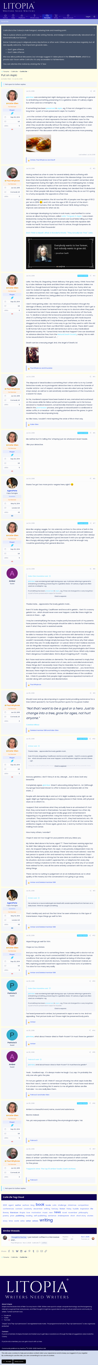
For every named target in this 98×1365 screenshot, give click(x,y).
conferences (8, 1208)
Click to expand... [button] (60, 596)
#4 (94, 377)
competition (83, 1205)
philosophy (83, 1212)
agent (11, 1205)
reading (29, 1215)
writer (28, 1221)
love (28, 1212)
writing (46, 1220)
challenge (62, 1205)
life (92, 1208)
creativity (28, 1208)
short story (81, 1215)
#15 (93, 1052)
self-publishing (40, 1215)
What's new (34, 18)
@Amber (30, 97)
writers (35, 1221)
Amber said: (32, 746)
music (45, 1212)
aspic (59, 108)
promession (41, 407)
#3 (94, 276)
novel (64, 1212)
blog (32, 1205)
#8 (94, 569)
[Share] (91, 91)
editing (47, 1208)
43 (19, 512)
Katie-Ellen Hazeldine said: (38, 576)
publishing (20, 1215)
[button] (26, 16)
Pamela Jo (85, 1239)
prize (12, 1215)
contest (18, 1208)
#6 (94, 478)
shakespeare (63, 1215)
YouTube (7, 1320)
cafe (54, 1205)
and (41, 368)
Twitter (6, 1318)
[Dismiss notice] (94, 28)
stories (90, 1215)
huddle (76, 1208)
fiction (62, 1208)
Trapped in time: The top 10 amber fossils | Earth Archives (51, 1168)
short (72, 1215)
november (72, 1212)
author (18, 1205)
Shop (56, 18)
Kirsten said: (32, 898)
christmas (72, 1205)
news (57, 1212)
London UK (16, 508)
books (48, 1205)
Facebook (7, 1315)
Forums (47, 18)
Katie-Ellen (7, 79)
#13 (93, 981)
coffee (44, 1243)
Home (5, 18)
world (16, 1221)
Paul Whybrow (16, 1243)
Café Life (35, 1243)
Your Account (68, 18)
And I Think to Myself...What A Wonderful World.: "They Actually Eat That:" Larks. (59, 233)
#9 (94, 693)
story (5, 1221)
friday (68, 1208)
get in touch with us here (33, 1341)
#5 (94, 433)
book (40, 1204)
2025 (5, 1205)
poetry (6, 1215)
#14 (93, 1030)
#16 (93, 1103)
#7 (94, 523)
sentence (52, 1215)
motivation (36, 1212)
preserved (50, 108)
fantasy (54, 1208)
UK (19, 121)
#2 (94, 168)
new (51, 1212)
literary (6, 1212)
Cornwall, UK (15, 192)
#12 (93, 935)
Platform (22, 18)
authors (25, 1205)
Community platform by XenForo (24, 1348)
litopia (22, 1212)
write (22, 1221)
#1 (94, 91)
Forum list (4, 21)
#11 (94, 891)
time (11, 1221)
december (38, 1208)
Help (13, 18)
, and (42, 160)
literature (14, 1212)
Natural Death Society (67, 334)
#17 (94, 1149)
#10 (93, 739)
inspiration (84, 1208)
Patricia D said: (33, 1059)
